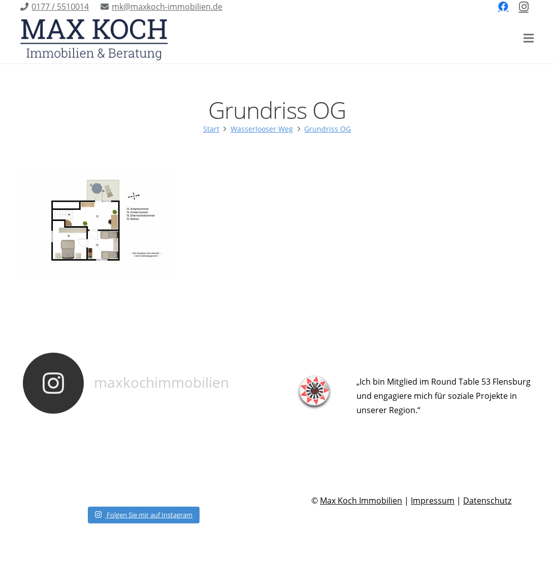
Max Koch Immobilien (361, 500)
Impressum (432, 500)
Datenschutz (487, 500)
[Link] (94, 38)
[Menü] (528, 38)
